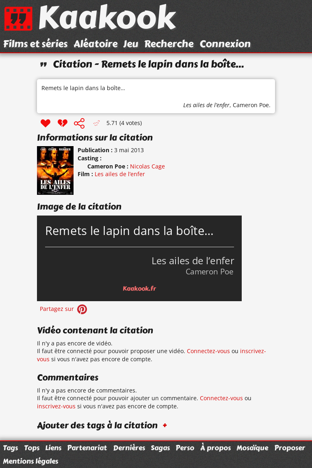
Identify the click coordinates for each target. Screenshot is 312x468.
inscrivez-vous (56, 406)
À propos (215, 447)
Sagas (160, 447)
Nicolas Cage (147, 166)
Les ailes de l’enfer (206, 105)
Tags (10, 447)
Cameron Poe (251, 105)
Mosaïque (252, 447)
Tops (31, 447)
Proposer (289, 447)
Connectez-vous (208, 351)
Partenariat (87, 447)
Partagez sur (64, 309)
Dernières (129, 447)
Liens (53, 447)
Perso (185, 447)
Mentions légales (30, 461)
